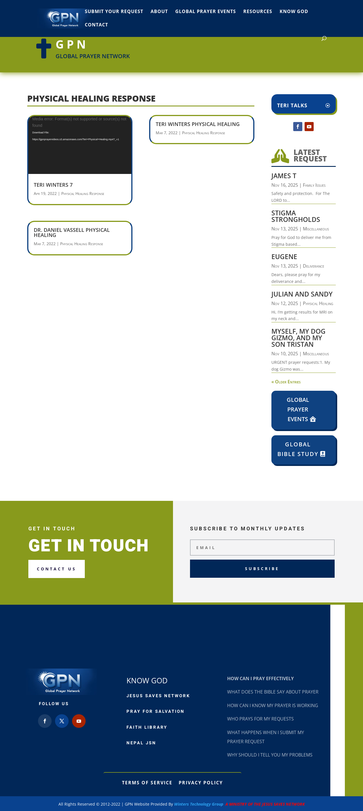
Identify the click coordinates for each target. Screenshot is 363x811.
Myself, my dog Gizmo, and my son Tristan (298, 338)
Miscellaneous (316, 229)
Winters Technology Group (239, 804)
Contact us (56, 569)
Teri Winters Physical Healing (198, 124)
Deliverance (313, 266)
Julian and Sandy (302, 294)
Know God (294, 11)
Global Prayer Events (205, 11)
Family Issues (314, 185)
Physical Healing (318, 303)
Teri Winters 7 (53, 184)
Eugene (284, 256)
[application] (80, 145)
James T (283, 175)
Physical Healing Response (82, 193)
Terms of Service (147, 782)
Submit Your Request (114, 11)
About (159, 11)
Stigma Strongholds (295, 216)
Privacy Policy (201, 782)
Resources (257, 11)
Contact (96, 25)
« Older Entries (286, 382)
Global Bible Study (297, 449)
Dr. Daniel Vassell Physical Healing (72, 232)
